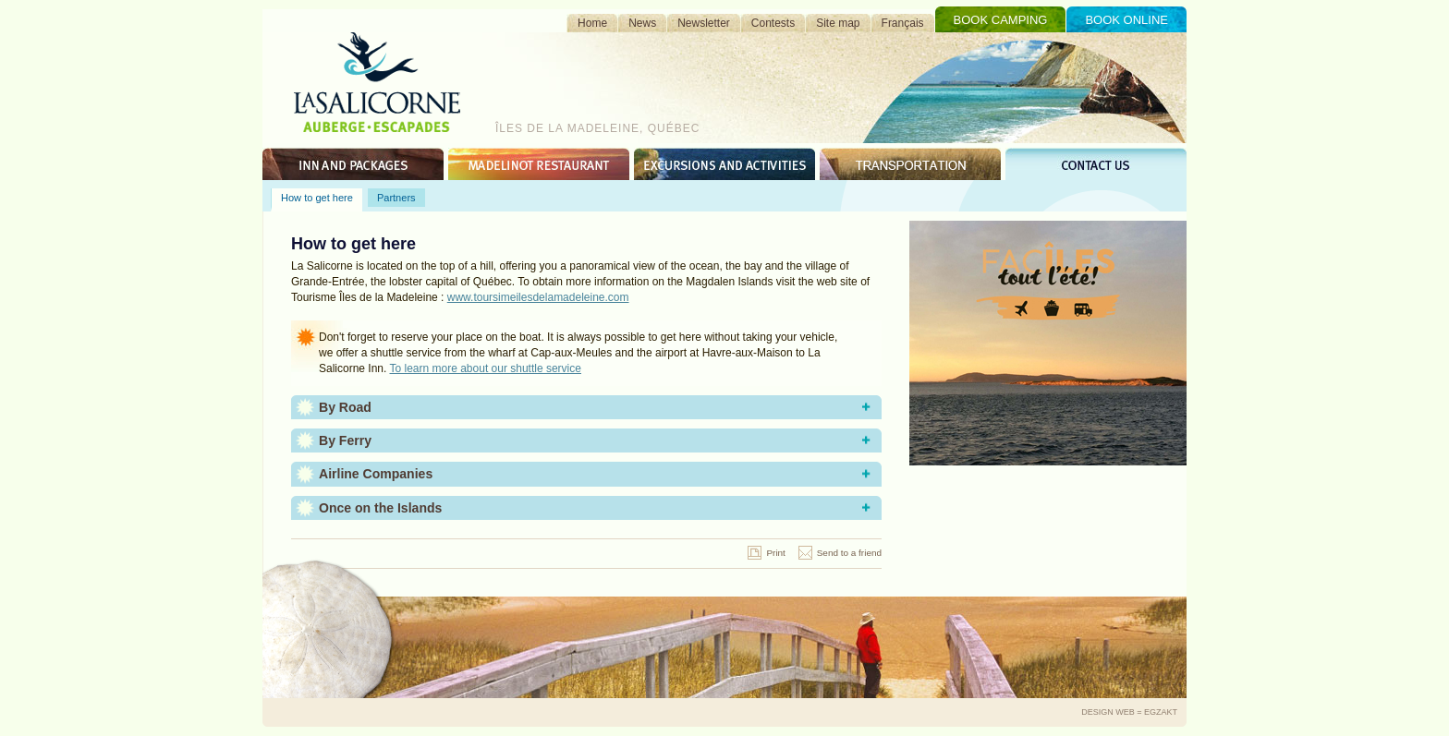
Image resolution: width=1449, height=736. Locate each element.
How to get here (317, 197)
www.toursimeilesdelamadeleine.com (538, 297)
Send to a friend (849, 553)
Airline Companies (375, 473)
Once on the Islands (380, 508)
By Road (345, 407)
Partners (396, 197)
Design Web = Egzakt (1129, 712)
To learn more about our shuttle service (485, 368)
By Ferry (345, 440)
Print (775, 553)
